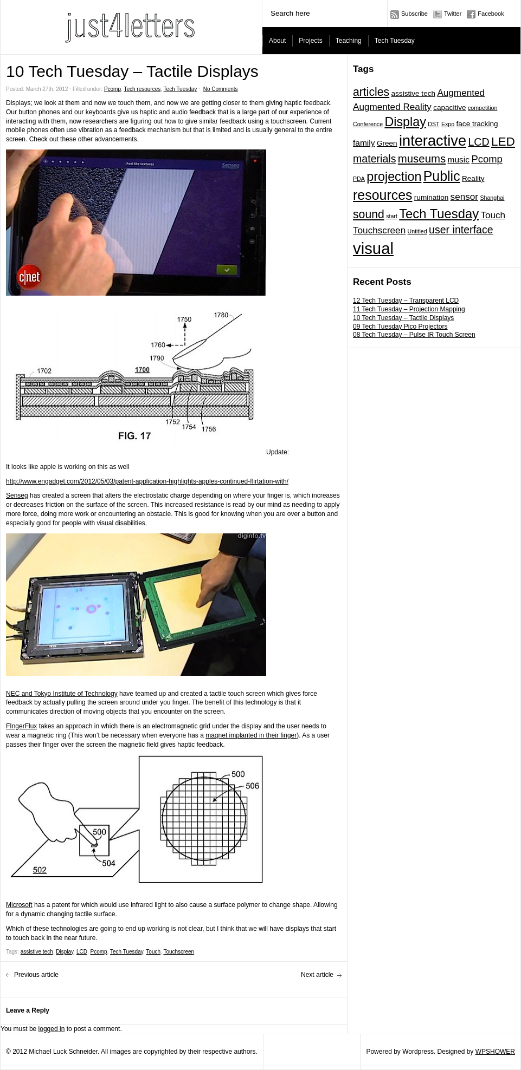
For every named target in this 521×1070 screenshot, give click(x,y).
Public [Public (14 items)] (441, 176)
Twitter (452, 13)
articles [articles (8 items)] (371, 92)
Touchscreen (178, 952)
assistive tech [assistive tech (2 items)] (413, 93)
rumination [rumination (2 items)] (431, 197)
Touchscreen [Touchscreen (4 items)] (379, 230)
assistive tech (37, 952)
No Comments (220, 89)
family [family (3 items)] (364, 142)
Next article (317, 974)
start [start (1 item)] (391, 216)
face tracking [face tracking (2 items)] (477, 124)
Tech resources (142, 89)
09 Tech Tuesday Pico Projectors (400, 326)
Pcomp (112, 89)
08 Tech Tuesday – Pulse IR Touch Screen (414, 334)
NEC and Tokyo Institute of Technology (62, 693)
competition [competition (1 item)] (483, 108)
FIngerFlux (21, 726)
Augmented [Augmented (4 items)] (461, 92)
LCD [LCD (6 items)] (478, 142)
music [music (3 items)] (459, 159)
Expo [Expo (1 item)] (447, 124)
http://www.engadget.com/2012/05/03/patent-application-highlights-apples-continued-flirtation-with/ (147, 481)
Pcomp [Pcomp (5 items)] (486, 159)
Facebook (491, 13)
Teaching (349, 40)
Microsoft (19, 905)
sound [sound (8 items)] (368, 214)
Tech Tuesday (395, 40)
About (277, 40)
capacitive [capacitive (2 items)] (449, 107)
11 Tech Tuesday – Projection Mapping (409, 309)
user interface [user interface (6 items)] (461, 230)
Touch (153, 952)
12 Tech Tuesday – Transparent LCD (406, 300)
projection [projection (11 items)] (393, 176)
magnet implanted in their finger (251, 735)
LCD (81, 952)
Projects (310, 40)
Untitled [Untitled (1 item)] (417, 231)
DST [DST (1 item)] (433, 124)
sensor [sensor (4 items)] (464, 196)
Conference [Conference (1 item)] (368, 124)
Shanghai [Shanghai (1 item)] (492, 197)
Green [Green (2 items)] (387, 143)
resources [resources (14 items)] (383, 195)
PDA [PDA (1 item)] (359, 178)
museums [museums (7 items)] (422, 159)
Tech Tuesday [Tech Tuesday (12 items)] (439, 213)
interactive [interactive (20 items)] (432, 140)
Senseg (17, 495)
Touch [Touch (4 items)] (492, 215)
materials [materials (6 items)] (374, 159)
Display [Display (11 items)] (405, 122)
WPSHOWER (495, 1051)
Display (64, 952)
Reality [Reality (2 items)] (473, 178)
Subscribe (414, 13)
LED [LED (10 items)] (503, 141)
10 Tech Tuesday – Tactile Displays (403, 318)
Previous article (36, 974)
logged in (51, 1029)
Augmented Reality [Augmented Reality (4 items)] (392, 106)
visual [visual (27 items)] (373, 248)
